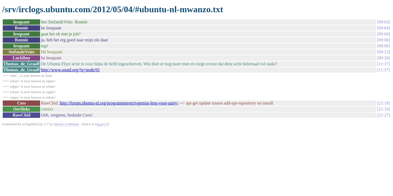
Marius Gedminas (66, 124)
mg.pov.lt (101, 124)
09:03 (383, 22)
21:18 (383, 103)
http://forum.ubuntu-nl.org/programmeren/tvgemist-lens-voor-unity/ (119, 103)
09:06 (383, 40)
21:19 (383, 109)
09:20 (383, 58)
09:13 (383, 52)
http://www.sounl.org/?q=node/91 (70, 70)
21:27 (383, 115)
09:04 (383, 28)
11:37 (383, 64)
